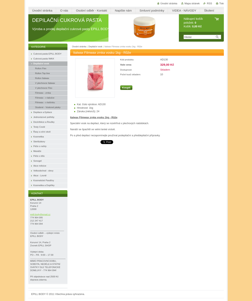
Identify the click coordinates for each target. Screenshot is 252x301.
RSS (209, 3)
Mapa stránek (192, 3)
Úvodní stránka (169, 3)
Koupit (126, 87)
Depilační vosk (95, 46)
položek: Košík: (193, 22)
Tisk (221, 3)
